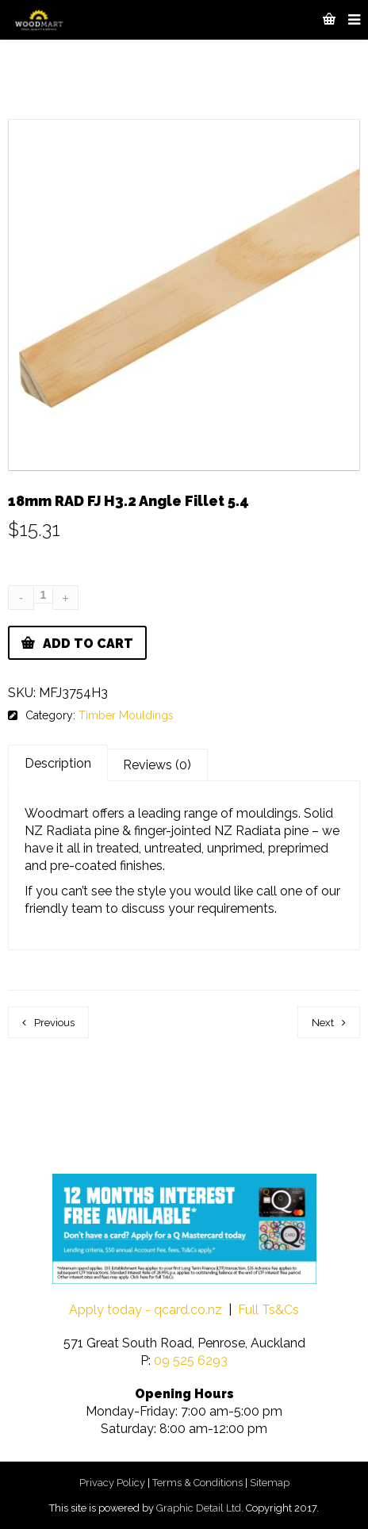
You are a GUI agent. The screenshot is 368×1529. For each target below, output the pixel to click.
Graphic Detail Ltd (198, 1508)
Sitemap (269, 1483)
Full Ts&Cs (268, 1309)
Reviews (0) (157, 764)
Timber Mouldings (126, 715)
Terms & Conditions (197, 1483)
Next (323, 1023)
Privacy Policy (112, 1483)
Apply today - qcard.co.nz (145, 1309)
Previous (54, 1023)
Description (58, 763)
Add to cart (88, 643)
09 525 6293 (191, 1360)
